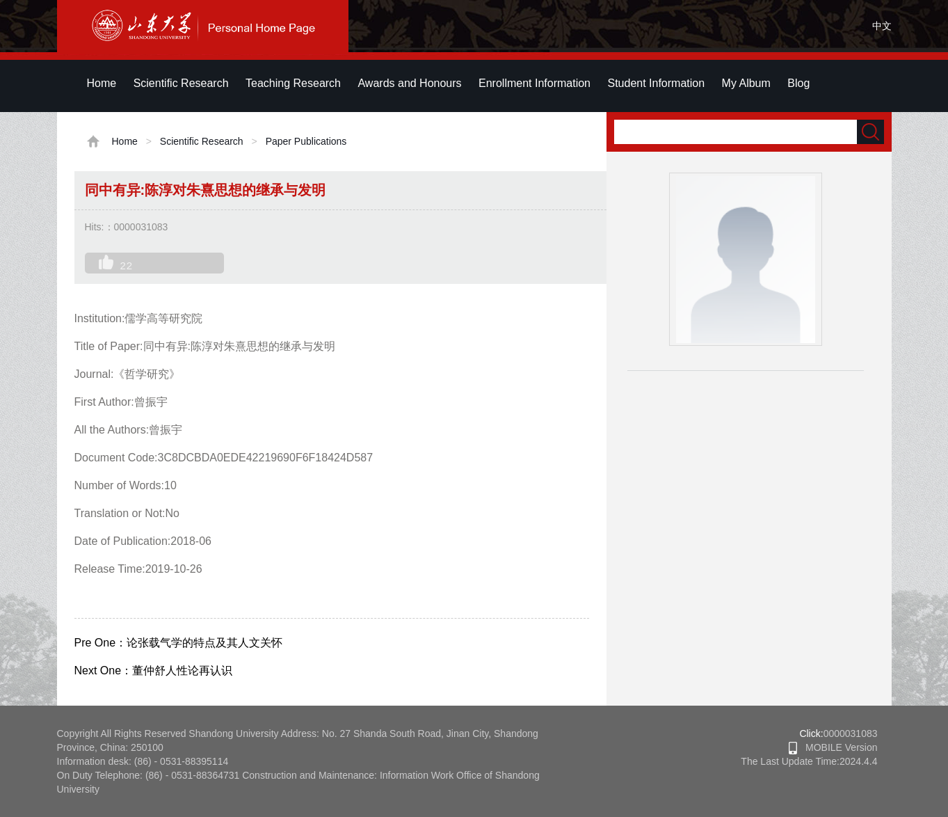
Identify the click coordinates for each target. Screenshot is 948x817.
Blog (798, 83)
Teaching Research (293, 83)
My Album (746, 83)
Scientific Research (181, 83)
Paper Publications (306, 141)
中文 (882, 25)
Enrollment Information (535, 83)
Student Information (656, 83)
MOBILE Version (833, 747)
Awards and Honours (409, 83)
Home (102, 83)
